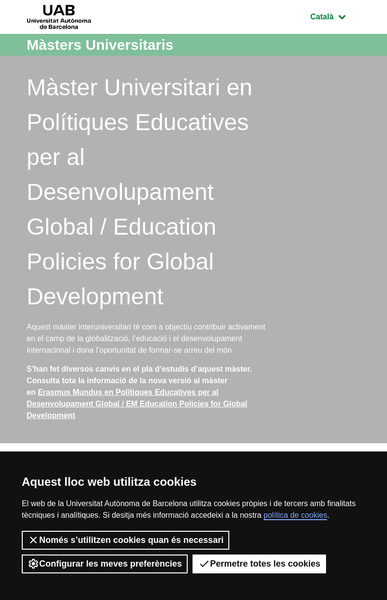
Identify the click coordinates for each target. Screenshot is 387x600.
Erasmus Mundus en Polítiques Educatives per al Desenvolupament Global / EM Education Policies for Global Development (137, 404)
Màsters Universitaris (100, 45)
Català (335, 16)
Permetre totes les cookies (259, 564)
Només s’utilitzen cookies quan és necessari (125, 540)
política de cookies (295, 515)
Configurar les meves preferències (105, 564)
